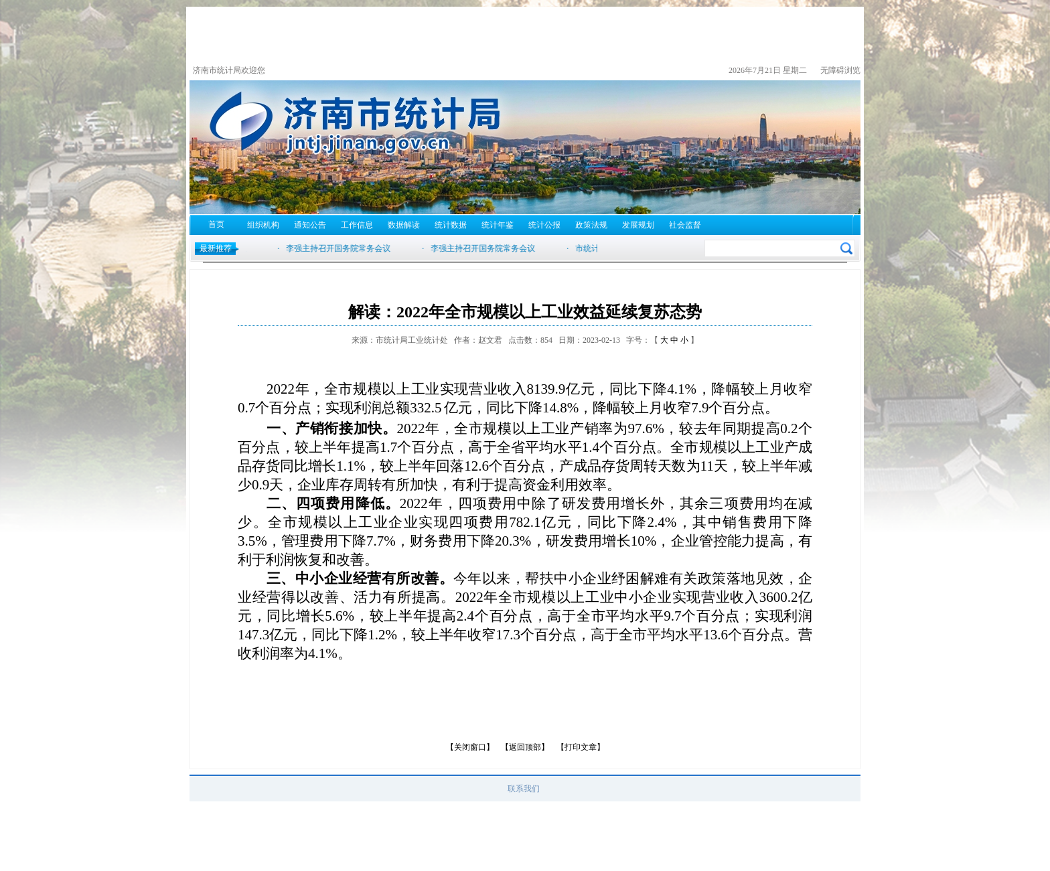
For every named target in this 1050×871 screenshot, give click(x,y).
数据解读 (404, 225)
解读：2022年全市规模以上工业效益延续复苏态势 (525, 312)
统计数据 (451, 225)
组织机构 (263, 225)
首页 (216, 224)
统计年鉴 (497, 225)
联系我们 (524, 788)
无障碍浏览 (840, 70)
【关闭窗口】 (470, 747)
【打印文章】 (580, 747)
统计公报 (544, 225)
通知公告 (310, 225)
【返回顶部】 (525, 747)
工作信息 (357, 225)
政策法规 (591, 225)
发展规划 (638, 225)
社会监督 (685, 225)
